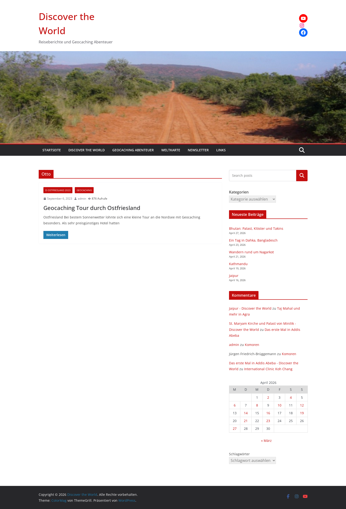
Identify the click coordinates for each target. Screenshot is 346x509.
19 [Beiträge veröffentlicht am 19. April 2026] (302, 413)
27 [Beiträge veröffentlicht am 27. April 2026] (235, 428)
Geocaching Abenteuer (133, 150)
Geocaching (84, 190)
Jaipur (233, 275)
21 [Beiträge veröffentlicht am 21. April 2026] (246, 421)
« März (266, 440)
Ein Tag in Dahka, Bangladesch (253, 240)
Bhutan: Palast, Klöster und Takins (256, 228)
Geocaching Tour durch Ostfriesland (91, 208)
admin (82, 199)
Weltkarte (170, 150)
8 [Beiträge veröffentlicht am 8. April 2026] (257, 405)
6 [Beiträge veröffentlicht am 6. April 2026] (235, 405)
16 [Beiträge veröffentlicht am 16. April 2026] (268, 413)
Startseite (51, 150)
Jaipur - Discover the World (250, 308)
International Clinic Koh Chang (268, 369)
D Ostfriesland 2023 (58, 190)
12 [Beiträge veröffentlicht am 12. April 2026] (302, 405)
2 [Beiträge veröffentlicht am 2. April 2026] (268, 397)
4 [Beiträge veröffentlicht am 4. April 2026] (291, 397)
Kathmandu (238, 264)
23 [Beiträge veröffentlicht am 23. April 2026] (268, 421)
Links (221, 150)
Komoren (252, 344)
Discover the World (86, 150)
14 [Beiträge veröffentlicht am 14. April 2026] (246, 413)
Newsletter (198, 150)
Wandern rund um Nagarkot (251, 252)
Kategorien (302, 175)
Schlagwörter (239, 454)
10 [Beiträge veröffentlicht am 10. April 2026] (279, 405)
